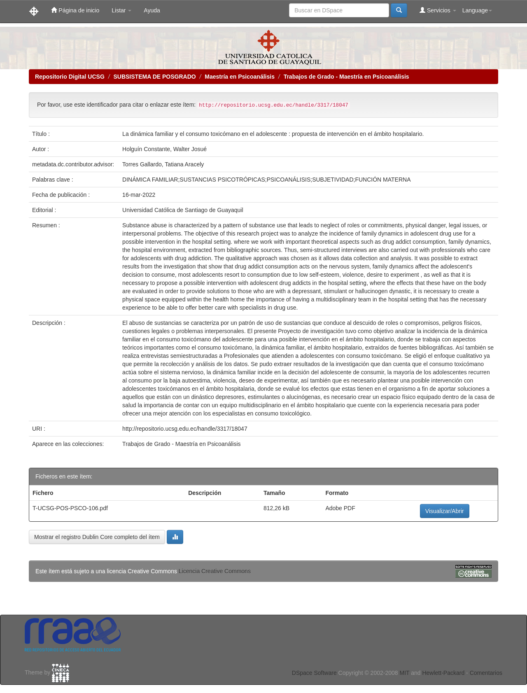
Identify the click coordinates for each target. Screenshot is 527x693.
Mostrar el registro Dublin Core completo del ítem (97, 537)
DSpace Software (314, 673)
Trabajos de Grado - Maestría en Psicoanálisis (346, 76)
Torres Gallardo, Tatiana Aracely (163, 164)
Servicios (438, 10)
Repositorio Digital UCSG (70, 76)
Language (477, 10)
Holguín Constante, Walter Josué (164, 149)
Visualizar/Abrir (444, 511)
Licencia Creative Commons (215, 571)
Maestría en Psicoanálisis (240, 76)
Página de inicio (75, 10)
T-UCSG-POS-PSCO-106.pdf (70, 508)
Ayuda (152, 10)
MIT (404, 673)
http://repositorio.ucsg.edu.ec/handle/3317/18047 (184, 428)
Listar (121, 10)
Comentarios (486, 673)
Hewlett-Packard (443, 673)
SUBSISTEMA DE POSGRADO (154, 76)
